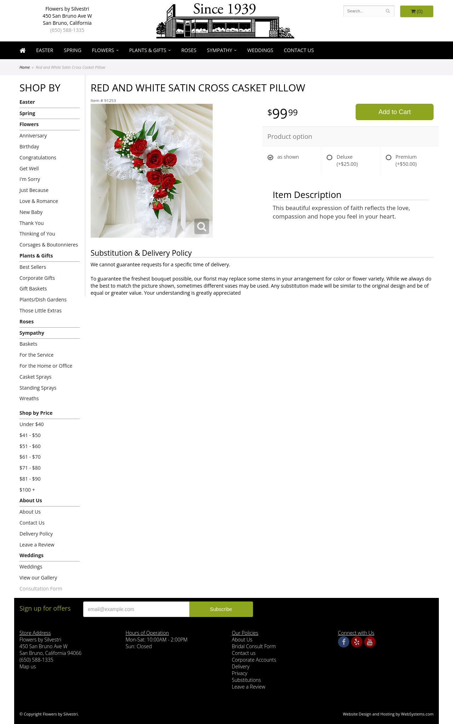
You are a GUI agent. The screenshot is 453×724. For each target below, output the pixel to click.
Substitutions (246, 680)
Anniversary (33, 135)
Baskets (28, 343)
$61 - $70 (30, 456)
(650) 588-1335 (67, 30)
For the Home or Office (45, 365)
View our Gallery (38, 577)
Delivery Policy (36, 533)
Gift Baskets (33, 288)
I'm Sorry (29, 179)
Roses (188, 50)
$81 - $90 (30, 478)
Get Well (29, 168)
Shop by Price (35, 412)
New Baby (30, 212)
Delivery (241, 666)
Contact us (244, 653)
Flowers (103, 50)
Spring (72, 50)
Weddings (260, 50)
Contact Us (299, 50)
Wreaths (29, 398)
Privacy (239, 673)
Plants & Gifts (147, 50)
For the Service (36, 354)
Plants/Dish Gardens (43, 299)
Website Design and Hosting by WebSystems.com (388, 714)
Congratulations (37, 157)
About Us (30, 500)
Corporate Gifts (37, 278)
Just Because (33, 190)
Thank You (31, 223)
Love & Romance (38, 201)
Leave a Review (37, 544)
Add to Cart (395, 111)
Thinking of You (37, 233)
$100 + (27, 489)
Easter (44, 50)
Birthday (29, 146)
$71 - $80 (30, 467)
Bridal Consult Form (254, 646)
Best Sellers (32, 267)
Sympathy (219, 50)
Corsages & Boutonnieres (48, 244)
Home (24, 67)
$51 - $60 (30, 446)
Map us (27, 666)
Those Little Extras (40, 310)
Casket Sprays (35, 376)
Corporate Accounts (254, 659)
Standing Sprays (37, 387)
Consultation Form (40, 588)
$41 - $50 (30, 435)
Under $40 (31, 424)
